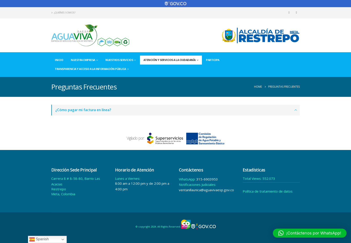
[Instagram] (296, 12)
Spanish (39, 239)
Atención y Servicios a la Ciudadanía (169, 60)
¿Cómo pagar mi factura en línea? (83, 110)
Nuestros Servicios (119, 60)
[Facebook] (289, 12)
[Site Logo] (90, 35)
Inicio (59, 60)
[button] (310, 233)
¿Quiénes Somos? (63, 12)
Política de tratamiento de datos (268, 191)
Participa (212, 60)
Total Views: (252, 178)
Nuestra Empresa (83, 60)
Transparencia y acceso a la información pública (90, 69)
